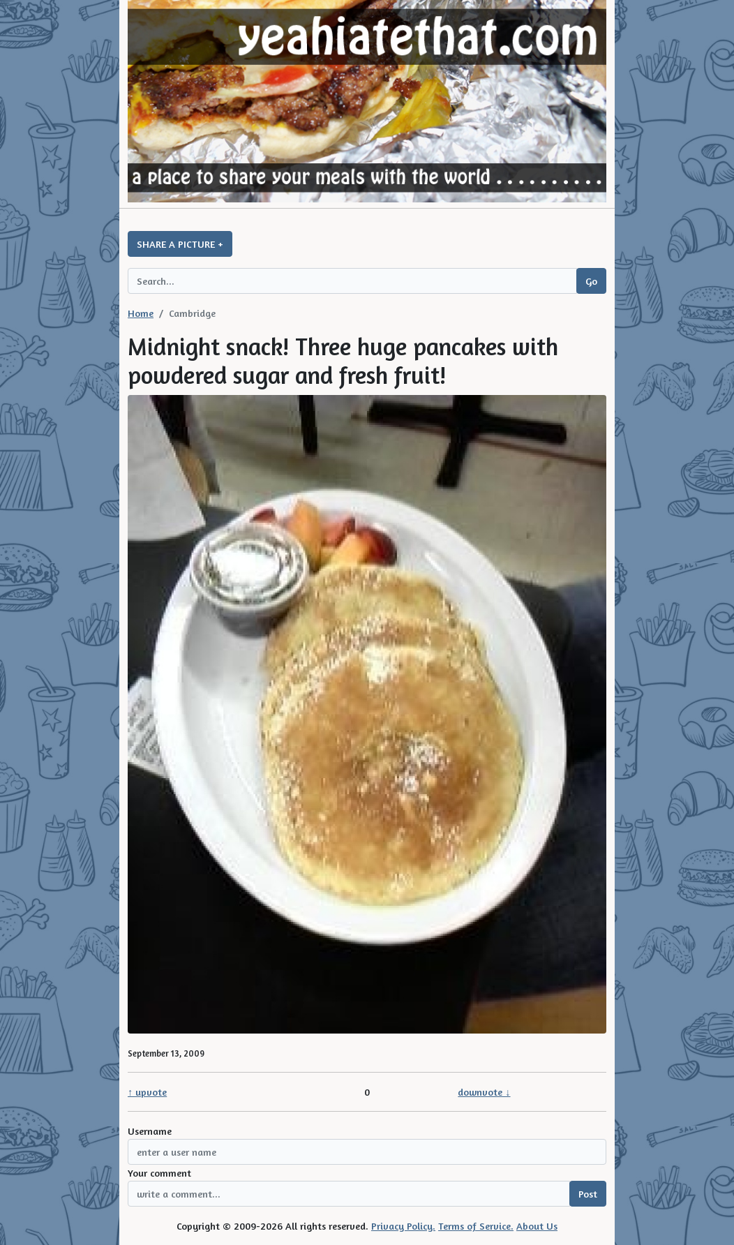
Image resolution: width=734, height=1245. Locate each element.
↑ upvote (147, 1092)
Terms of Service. (476, 1226)
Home (140, 313)
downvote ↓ (484, 1092)
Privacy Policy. (403, 1226)
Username (150, 1131)
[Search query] (352, 281)
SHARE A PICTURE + (180, 244)
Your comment (159, 1173)
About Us (536, 1226)
